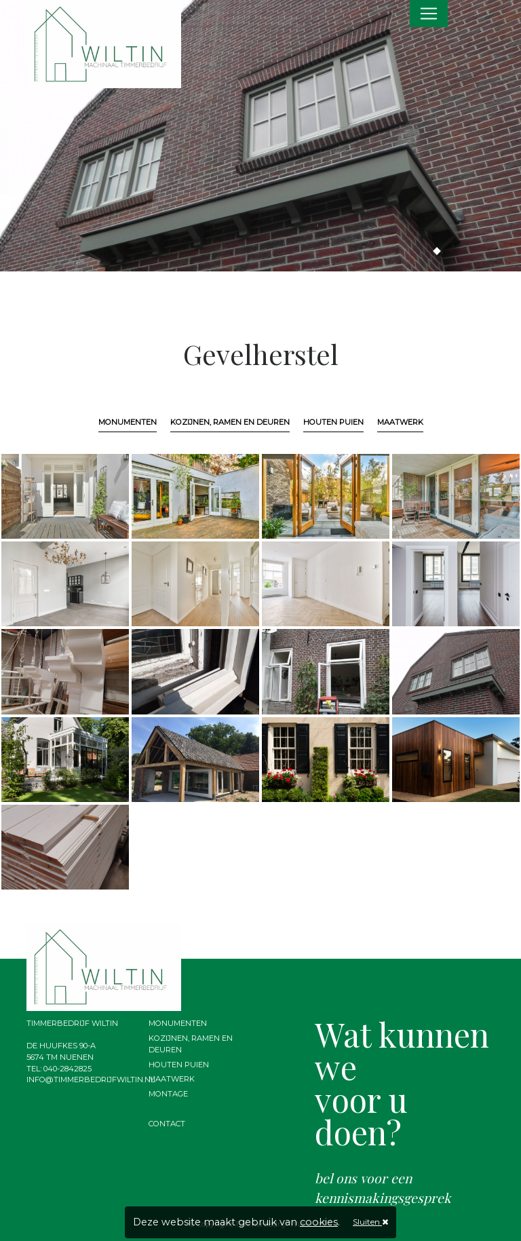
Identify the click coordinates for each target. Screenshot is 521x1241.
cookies (319, 1222)
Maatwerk (400, 422)
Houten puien (333, 422)
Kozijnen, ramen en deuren (230, 422)
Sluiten (370, 1222)
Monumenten (127, 422)
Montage (168, 1094)
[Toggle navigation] (429, 13)
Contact (167, 1123)
